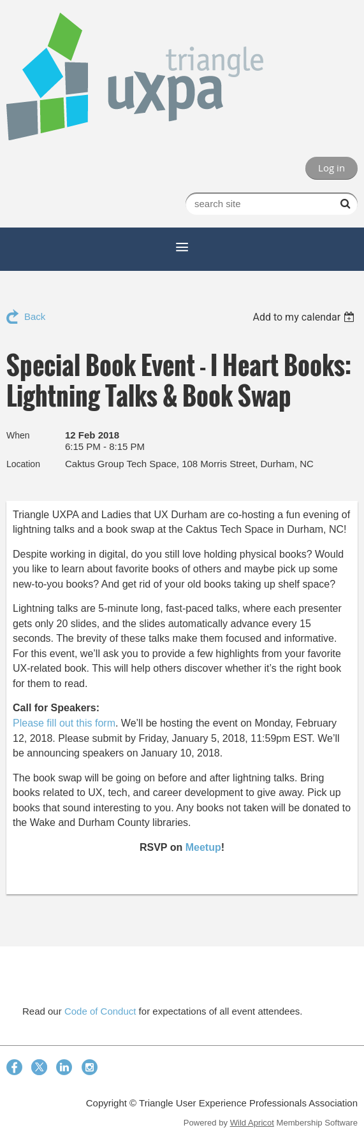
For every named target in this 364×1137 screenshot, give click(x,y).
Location (23, 464)
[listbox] (305, 317)
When (18, 435)
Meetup (203, 847)
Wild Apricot (252, 1122)
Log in (331, 167)
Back (34, 316)
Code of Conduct (100, 1011)
